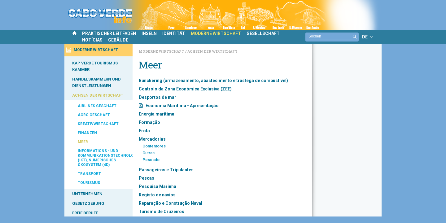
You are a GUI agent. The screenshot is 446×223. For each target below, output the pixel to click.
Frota (144, 130)
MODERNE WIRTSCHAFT (216, 33)
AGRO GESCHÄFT (94, 115)
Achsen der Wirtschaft (212, 51)
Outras (148, 153)
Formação (149, 122)
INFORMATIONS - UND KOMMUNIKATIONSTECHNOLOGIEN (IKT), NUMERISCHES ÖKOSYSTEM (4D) (105, 158)
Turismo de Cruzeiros (161, 211)
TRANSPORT (89, 174)
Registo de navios (157, 194)
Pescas (146, 178)
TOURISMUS (89, 183)
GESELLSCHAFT (263, 33)
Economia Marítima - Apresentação (182, 105)
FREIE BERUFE (85, 213)
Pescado (151, 159)
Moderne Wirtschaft (162, 51)
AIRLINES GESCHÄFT (97, 106)
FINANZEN (87, 133)
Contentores (154, 146)
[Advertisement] (347, 81)
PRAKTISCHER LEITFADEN (109, 33)
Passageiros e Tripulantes (166, 169)
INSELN (149, 33)
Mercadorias (152, 139)
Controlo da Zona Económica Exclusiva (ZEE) (185, 88)
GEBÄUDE (118, 39)
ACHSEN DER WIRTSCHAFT (97, 95)
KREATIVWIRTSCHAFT (98, 124)
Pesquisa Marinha (157, 186)
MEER (83, 142)
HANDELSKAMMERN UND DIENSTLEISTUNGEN (96, 82)
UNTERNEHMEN (87, 193)
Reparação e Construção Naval (170, 203)
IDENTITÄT (173, 33)
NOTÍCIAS (92, 39)
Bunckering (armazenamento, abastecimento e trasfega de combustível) (213, 80)
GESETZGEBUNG (88, 203)
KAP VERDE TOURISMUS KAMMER (95, 66)
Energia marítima (156, 114)
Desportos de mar (157, 97)
